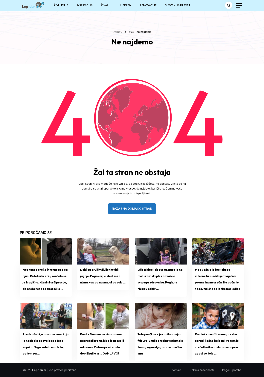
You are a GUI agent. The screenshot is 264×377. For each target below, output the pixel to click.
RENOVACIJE (148, 5)
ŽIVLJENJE (61, 5)
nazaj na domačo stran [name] (132, 208)
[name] (33, 5)
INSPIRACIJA (85, 5)
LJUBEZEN (124, 5)
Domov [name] (118, 32)
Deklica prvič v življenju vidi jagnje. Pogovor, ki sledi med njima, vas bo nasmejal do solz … (103, 276)
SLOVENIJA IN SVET (177, 5)
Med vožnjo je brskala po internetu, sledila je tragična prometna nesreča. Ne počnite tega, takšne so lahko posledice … (217, 282)
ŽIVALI (105, 5)
